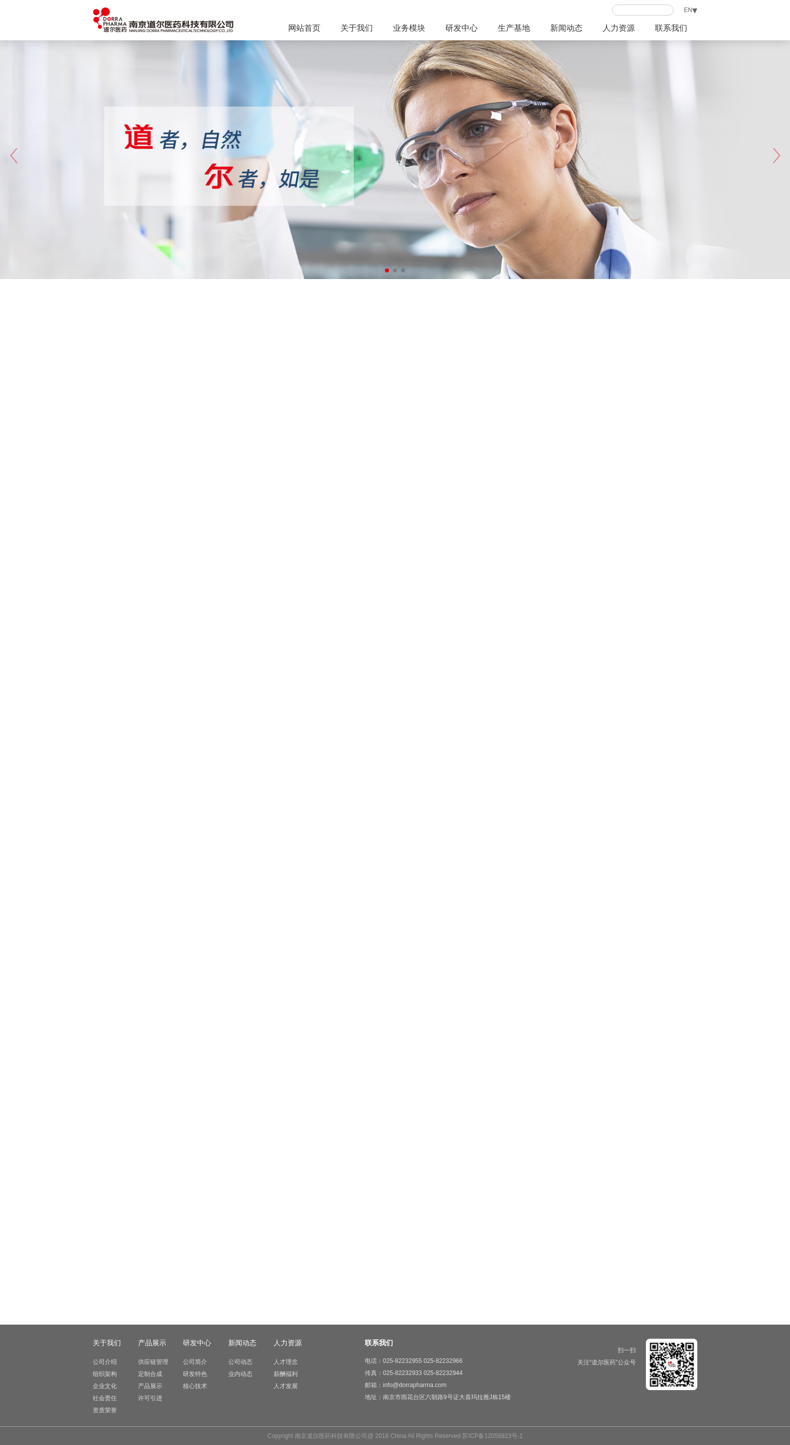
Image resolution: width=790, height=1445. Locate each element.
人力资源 (619, 28)
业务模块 (409, 28)
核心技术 (195, 1386)
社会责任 (105, 1398)
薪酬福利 (286, 1374)
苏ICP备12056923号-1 (492, 1435)
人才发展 (286, 1386)
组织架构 (105, 1374)
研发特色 (195, 1374)
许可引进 (150, 1398)
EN (688, 10)
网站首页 (304, 28)
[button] (776, 155)
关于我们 (357, 28)
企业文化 (105, 1386)
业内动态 (240, 1374)
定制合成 (150, 1374)
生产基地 (514, 28)
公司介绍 (105, 1361)
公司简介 (195, 1361)
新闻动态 (566, 28)
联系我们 (671, 28)
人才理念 (286, 1361)
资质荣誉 (105, 1410)
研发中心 (461, 28)
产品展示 (152, 1343)
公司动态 (240, 1361)
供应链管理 (153, 1361)
